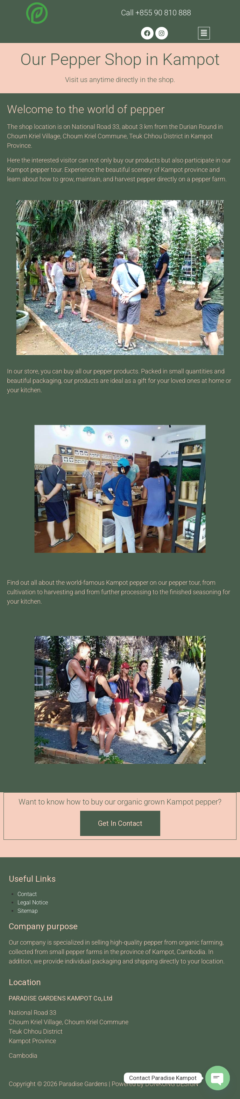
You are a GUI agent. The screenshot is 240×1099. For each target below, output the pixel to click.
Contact (27, 894)
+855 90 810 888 (163, 12)
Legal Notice (32, 902)
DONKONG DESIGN (171, 1083)
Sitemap (27, 911)
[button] (204, 33)
